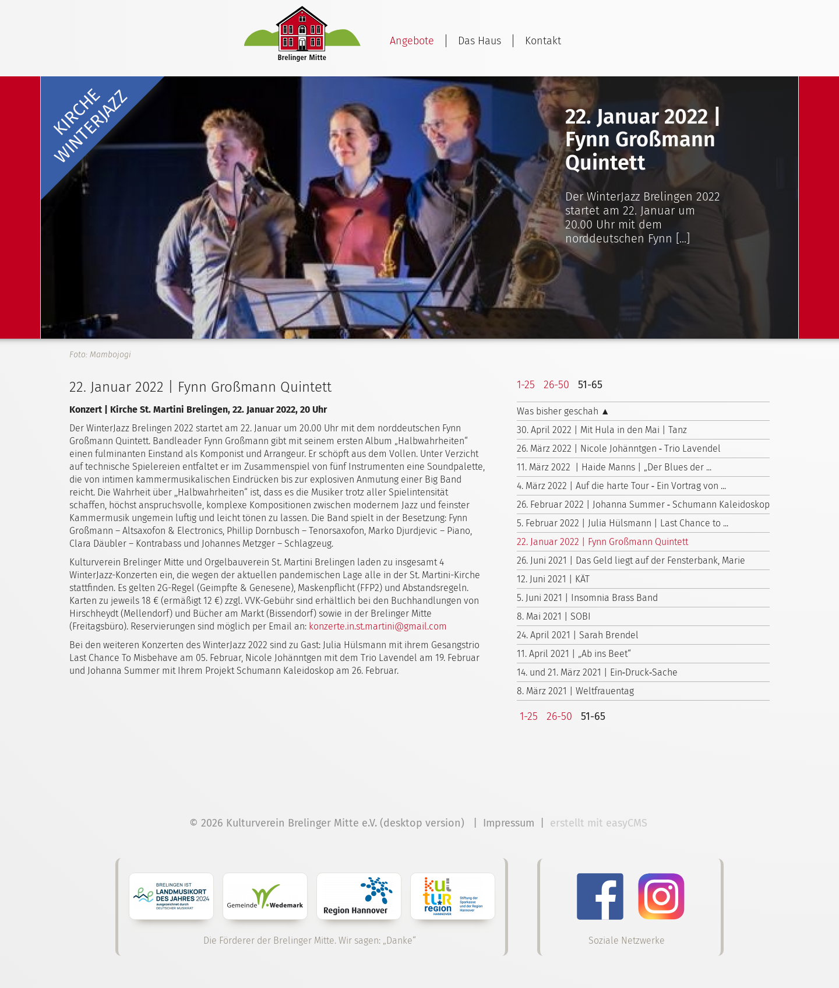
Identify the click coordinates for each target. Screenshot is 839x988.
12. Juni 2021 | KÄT (553, 579)
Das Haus (479, 40)
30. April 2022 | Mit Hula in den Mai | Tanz (602, 429)
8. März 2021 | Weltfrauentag (575, 691)
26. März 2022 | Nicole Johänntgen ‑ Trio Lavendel (619, 448)
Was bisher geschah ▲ (563, 411)
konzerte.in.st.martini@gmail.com (378, 626)
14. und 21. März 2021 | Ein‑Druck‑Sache (597, 672)
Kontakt (543, 40)
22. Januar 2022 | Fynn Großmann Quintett (602, 541)
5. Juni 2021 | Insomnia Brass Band (587, 597)
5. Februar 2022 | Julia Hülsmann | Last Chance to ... (622, 523)
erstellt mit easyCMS (600, 823)
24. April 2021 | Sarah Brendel (578, 635)
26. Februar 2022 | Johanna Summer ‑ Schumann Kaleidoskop (643, 504)
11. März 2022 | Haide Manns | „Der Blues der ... (614, 467)
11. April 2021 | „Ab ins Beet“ (574, 653)
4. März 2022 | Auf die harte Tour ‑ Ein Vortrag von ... (621, 485)
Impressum (508, 823)
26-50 (556, 384)
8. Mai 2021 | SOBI (554, 616)
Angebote (412, 40)
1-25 (526, 384)
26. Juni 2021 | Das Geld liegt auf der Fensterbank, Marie (631, 560)
